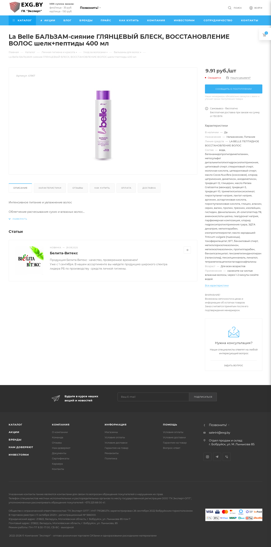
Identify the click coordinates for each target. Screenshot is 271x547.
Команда (57, 437)
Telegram (217, 457)
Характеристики (50, 188)
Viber (227, 457)
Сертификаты (60, 458)
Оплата (126, 188)
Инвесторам (19, 454)
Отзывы (77, 188)
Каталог (15, 424)
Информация (116, 424)
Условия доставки (116, 442)
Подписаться (203, 397)
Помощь (170, 424)
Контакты (58, 468)
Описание (20, 188)
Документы (59, 453)
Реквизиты (112, 453)
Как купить (102, 188)
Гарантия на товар (116, 447)
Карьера (57, 463)
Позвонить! (89, 8)
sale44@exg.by (219, 432)
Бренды (15, 439)
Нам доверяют (21, 447)
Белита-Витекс (64, 253)
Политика (111, 458)
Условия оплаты (115, 437)
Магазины (111, 432)
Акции (14, 432)
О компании (60, 432)
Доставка (149, 188)
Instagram (207, 457)
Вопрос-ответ (171, 447)
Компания (60, 424)
